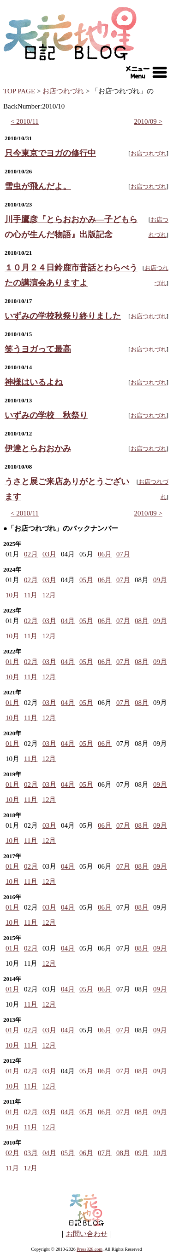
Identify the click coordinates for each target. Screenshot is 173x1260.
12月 (49, 595)
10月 (12, 595)
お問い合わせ (86, 1233)
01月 (12, 661)
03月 (49, 554)
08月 (142, 620)
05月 (86, 580)
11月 (30, 595)
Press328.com (89, 1249)
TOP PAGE (19, 91)
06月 (105, 554)
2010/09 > (148, 121)
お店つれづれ (63, 91)
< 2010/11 (25, 121)
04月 (68, 620)
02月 (31, 554)
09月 (160, 580)
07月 (123, 554)
